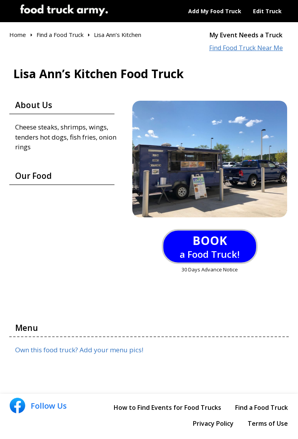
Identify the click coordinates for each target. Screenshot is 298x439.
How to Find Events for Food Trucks (167, 407)
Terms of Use (268, 423)
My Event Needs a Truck (246, 35)
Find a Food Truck (261, 407)
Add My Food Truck (214, 11)
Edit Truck (267, 11)
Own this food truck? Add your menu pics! (79, 349)
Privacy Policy (213, 423)
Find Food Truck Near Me (246, 48)
